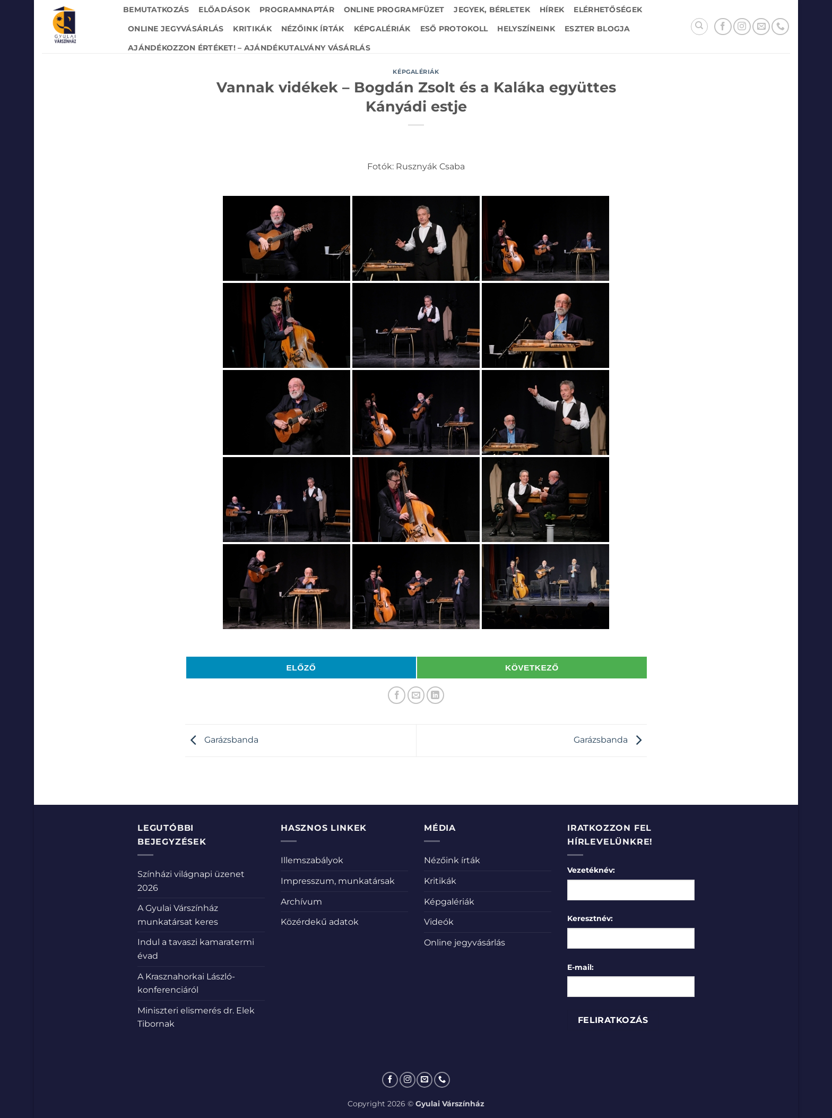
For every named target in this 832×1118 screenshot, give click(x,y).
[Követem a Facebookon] (723, 27)
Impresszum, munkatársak (338, 881)
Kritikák (252, 28)
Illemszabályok (312, 860)
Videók (439, 922)
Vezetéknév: (591, 870)
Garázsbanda (221, 740)
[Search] (699, 26)
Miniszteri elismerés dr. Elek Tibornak (196, 1017)
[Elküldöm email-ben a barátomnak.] (416, 695)
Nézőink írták (312, 28)
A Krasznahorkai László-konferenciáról (186, 983)
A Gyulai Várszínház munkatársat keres (177, 915)
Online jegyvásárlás (175, 28)
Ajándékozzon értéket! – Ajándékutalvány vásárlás (249, 48)
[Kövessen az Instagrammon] (742, 27)
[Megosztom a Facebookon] (396, 695)
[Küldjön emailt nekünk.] (761, 27)
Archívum (301, 902)
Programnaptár (296, 9)
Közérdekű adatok (320, 922)
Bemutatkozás (156, 9)
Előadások (224, 9)
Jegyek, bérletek (492, 9)
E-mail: (580, 967)
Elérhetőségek (608, 9)
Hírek (552, 9)
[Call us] (780, 27)
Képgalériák (382, 28)
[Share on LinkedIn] (435, 695)
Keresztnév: (590, 918)
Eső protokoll (454, 28)
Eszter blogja (597, 28)
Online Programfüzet (394, 9)
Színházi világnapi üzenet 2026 (191, 881)
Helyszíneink (525, 28)
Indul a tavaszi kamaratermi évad (195, 949)
